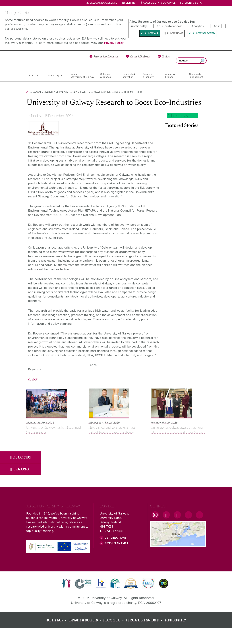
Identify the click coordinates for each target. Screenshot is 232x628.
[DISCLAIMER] (57, 620)
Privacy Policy (113, 43)
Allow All (152, 33)
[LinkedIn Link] (188, 514)
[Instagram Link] (155, 514)
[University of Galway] (52, 60)
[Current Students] (138, 57)
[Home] (27, 91)
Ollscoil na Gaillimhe (103, 2)
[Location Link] (178, 545)
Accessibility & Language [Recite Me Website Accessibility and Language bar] (157, 3)
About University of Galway (51, 91)
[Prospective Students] (103, 57)
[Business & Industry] (151, 75)
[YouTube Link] (177, 514)
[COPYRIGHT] (114, 620)
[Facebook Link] (166, 514)
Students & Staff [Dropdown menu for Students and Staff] (193, 2)
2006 (117, 91)
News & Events (81, 91)
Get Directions (116, 537)
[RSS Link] (199, 514)
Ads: (217, 26)
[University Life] (56, 75)
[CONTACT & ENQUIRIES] (145, 620)
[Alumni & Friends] (174, 75)
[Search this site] (202, 61)
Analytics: (197, 26)
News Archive (102, 91)
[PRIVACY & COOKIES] (85, 620)
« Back (33, 379)
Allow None (175, 33)
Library (130, 2)
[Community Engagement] (196, 75)
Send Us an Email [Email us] (117, 543)
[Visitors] (164, 57)
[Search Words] (191, 60)
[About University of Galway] (82, 75)
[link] (66, 583)
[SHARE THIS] (20, 457)
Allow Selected (204, 33)
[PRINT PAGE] (20, 469)
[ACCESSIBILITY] (175, 620)
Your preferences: (169, 26)
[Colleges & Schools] (108, 75)
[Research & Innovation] (129, 75)
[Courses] (35, 75)
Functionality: (138, 26)
